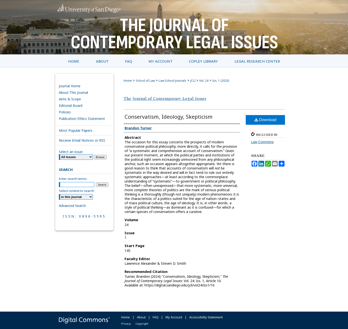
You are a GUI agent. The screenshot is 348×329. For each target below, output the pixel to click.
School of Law (145, 81)
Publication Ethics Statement (82, 118)
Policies (65, 112)
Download (265, 120)
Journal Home (69, 86)
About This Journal (73, 92)
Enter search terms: (73, 178)
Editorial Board (70, 105)
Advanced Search (72, 205)
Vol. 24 (203, 81)
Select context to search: (77, 191)
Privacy (126, 323)
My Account (174, 317)
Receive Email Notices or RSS (82, 140)
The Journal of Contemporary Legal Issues (165, 98)
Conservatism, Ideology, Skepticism (169, 116)
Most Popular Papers (75, 130)
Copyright (141, 323)
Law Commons (262, 142)
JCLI (192, 81)
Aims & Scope (70, 99)
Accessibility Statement (206, 317)
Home (128, 81)
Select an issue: (71, 151)
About (141, 317)
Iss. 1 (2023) (220, 81)
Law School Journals (172, 81)
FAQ (155, 317)
